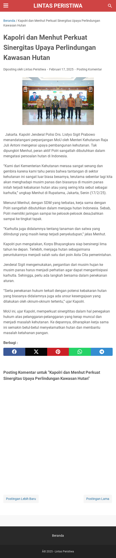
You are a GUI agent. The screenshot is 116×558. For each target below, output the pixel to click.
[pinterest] (58, 352)
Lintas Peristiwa (58, 5)
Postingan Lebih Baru (21, 499)
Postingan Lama (97, 499)
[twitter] (36, 352)
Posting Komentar (89, 69)
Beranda (58, 535)
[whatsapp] (80, 352)
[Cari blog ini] (110, 6)
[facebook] (14, 352)
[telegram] (102, 352)
